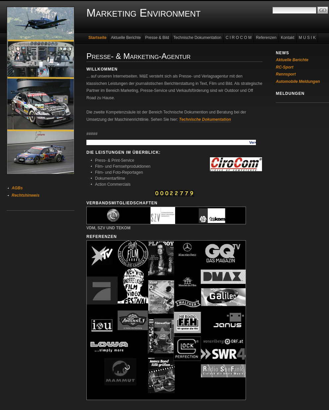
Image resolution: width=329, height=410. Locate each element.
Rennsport (286, 74)
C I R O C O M (239, 37)
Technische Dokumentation (197, 37)
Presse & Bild (157, 37)
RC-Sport (284, 67)
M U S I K (307, 37)
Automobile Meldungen (298, 81)
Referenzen (266, 37)
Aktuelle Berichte (126, 37)
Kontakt (287, 37)
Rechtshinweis (26, 195)
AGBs (17, 188)
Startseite (97, 37)
